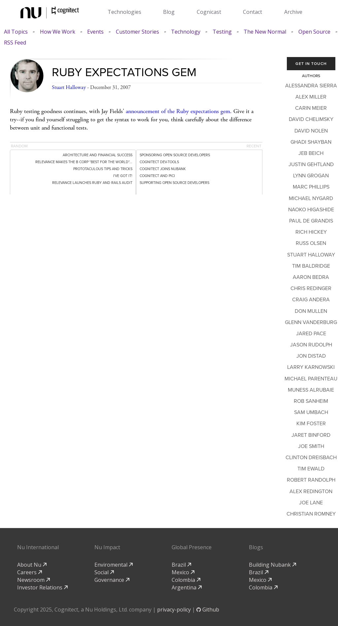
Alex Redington (310, 491)
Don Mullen (311, 311)
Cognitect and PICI (157, 176)
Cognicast (209, 12)
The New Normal (265, 31)
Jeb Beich (310, 153)
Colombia (186, 579)
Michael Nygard (311, 198)
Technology (185, 31)
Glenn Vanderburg (311, 322)
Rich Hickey (311, 232)
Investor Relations (42, 587)
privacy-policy (174, 609)
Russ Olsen (311, 243)
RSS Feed (15, 42)
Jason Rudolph (311, 345)
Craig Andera (311, 299)
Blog (169, 12)
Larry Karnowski (311, 367)
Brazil (181, 564)
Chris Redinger (310, 288)
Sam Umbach (311, 412)
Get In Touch (311, 63)
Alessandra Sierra (311, 85)
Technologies (124, 12)
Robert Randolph (311, 480)
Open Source (314, 31)
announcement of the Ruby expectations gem (178, 111)
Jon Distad (311, 356)
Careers (29, 572)
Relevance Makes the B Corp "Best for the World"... (83, 162)
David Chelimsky (311, 119)
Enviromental (113, 564)
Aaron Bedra (311, 277)
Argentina (187, 587)
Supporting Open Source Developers (174, 183)
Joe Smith (311, 446)
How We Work (57, 31)
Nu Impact (107, 547)
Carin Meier (311, 108)
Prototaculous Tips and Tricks (102, 169)
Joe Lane (311, 502)
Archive (293, 12)
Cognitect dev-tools (159, 162)
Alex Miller (310, 97)
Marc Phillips (311, 187)
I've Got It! (122, 176)
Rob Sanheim (311, 401)
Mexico (183, 572)
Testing (222, 31)
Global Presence (192, 547)
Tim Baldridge (311, 266)
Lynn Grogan (311, 175)
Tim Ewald (310, 468)
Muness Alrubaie (311, 390)
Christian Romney (311, 514)
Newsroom (33, 579)
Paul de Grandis (311, 221)
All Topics (16, 31)
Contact (252, 12)
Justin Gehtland (311, 164)
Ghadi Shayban (310, 142)
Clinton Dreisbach (311, 457)
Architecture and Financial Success (97, 155)
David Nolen (311, 131)
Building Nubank (272, 564)
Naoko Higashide (311, 209)
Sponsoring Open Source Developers (175, 155)
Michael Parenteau (311, 378)
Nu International (38, 547)
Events (95, 31)
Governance (111, 579)
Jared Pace (311, 333)
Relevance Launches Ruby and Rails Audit (92, 183)
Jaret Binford (310, 435)
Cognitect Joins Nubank (163, 169)
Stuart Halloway (69, 87)
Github (207, 609)
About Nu (32, 564)
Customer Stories (137, 31)
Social (104, 572)
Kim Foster (311, 423)
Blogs (256, 547)
